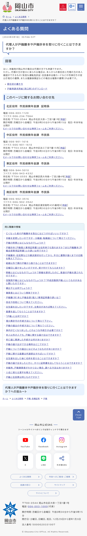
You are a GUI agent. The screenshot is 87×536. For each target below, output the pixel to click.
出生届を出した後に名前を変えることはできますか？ (32, 358)
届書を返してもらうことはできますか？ (26, 312)
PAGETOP (78, 416)
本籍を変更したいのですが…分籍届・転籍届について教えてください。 (41, 238)
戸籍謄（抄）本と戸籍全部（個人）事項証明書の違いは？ (33, 297)
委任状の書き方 (15, 84)
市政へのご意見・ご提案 (59, 477)
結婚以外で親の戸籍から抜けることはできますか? (31, 263)
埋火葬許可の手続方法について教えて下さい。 (29, 321)
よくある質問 (20, 17)
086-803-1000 (38, 506)
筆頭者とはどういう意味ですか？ (22, 293)
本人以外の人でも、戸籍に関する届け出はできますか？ (33, 335)
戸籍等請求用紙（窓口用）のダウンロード (27, 89)
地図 (63, 119)
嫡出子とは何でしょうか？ (19, 288)
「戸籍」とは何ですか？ (17, 316)
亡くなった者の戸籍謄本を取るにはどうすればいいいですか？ (37, 233)
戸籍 (45, 399)
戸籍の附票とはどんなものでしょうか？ (26, 243)
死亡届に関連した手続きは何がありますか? (28, 340)
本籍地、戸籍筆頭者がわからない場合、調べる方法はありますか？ (39, 368)
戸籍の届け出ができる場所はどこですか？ (27, 344)
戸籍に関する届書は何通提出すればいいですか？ (31, 354)
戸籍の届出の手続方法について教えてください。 (30, 326)
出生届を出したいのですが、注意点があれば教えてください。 (36, 307)
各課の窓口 (25, 485)
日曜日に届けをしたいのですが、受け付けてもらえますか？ (35, 268)
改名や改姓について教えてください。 (24, 302)
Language (72, 9)
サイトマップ (59, 485)
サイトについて (42, 493)
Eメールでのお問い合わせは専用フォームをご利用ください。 (33, 129)
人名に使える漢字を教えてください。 (24, 372)
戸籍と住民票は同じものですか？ (23, 377)
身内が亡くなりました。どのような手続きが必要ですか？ (34, 330)
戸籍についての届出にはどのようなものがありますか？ (34, 349)
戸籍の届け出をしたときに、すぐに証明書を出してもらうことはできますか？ (44, 363)
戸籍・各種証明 (33, 399)
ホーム (8, 17)
